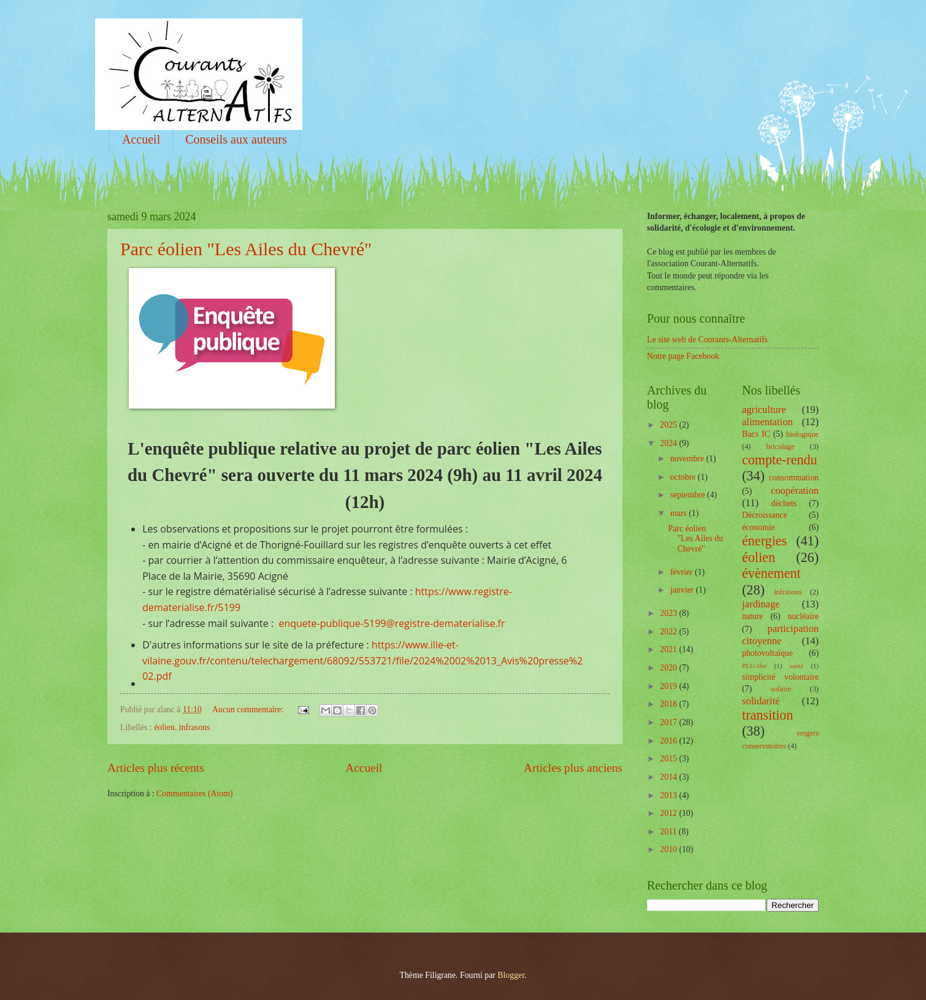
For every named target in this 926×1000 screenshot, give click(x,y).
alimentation (767, 422)
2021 (669, 649)
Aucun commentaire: (249, 709)
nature (752, 616)
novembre (688, 458)
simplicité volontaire (780, 677)
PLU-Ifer (754, 665)
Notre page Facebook (683, 356)
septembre (688, 494)
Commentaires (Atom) (194, 793)
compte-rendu (779, 459)
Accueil (141, 139)
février (682, 572)
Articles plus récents (155, 767)
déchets (784, 503)
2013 (669, 795)
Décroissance (764, 515)
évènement (771, 573)
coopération (795, 490)
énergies (764, 540)
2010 (669, 849)
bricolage (780, 446)
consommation (794, 477)
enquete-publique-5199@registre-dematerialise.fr (391, 623)
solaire (781, 689)
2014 (669, 777)
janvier (683, 589)
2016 (669, 740)
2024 (669, 443)
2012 (669, 813)
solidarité (761, 701)
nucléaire (803, 616)
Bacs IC (756, 434)
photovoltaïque (767, 653)
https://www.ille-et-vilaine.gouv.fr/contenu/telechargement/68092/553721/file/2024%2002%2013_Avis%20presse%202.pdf (362, 660)
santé (796, 665)
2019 (669, 686)
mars (679, 513)
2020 (669, 667)
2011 (669, 831)
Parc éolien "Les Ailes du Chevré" (246, 249)
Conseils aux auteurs (236, 139)
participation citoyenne (780, 635)
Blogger (510, 975)
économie (758, 527)
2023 (669, 613)
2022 (669, 631)
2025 (669, 424)
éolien (164, 727)
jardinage (761, 604)
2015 (669, 758)
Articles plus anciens (573, 767)
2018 (669, 704)
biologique (802, 434)
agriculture (764, 409)
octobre (684, 477)
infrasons (194, 727)
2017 (669, 722)
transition (767, 715)
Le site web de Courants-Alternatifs (707, 339)
